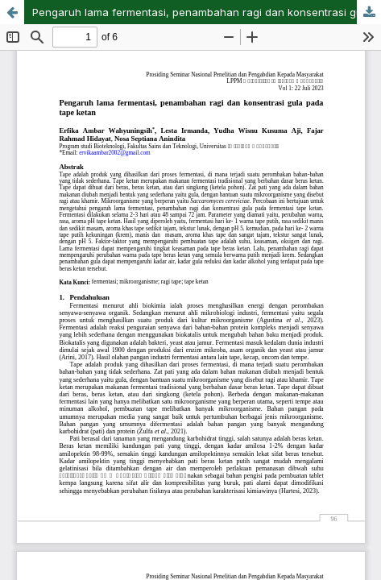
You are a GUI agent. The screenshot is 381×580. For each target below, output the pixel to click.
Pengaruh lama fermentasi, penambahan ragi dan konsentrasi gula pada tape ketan (206, 12)
